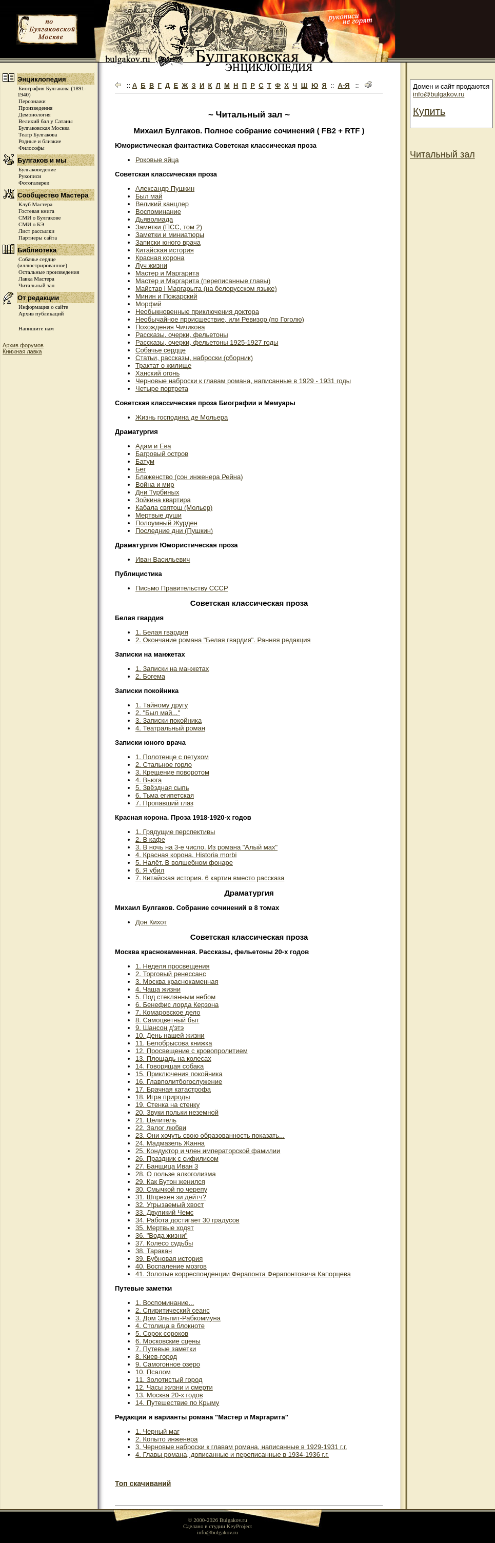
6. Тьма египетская (164, 795)
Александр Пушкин (164, 188)
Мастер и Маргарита (167, 273)
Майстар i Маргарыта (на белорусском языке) (206, 288)
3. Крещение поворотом (172, 772)
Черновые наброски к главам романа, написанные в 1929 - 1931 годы (243, 381)
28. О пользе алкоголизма (175, 1174)
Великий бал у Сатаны (45, 121)
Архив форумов (23, 345)
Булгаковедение (37, 169)
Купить (429, 111)
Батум (144, 461)
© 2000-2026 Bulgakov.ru (217, 1520)
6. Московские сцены (168, 1341)
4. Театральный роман (170, 728)
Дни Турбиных (157, 492)
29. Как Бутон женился (170, 1181)
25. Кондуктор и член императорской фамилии (207, 1151)
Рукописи (29, 176)
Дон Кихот (151, 922)
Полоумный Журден (166, 523)
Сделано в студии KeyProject (217, 1526)
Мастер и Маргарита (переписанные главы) (202, 281)
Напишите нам (36, 328)
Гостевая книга (36, 211)
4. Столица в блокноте (170, 1326)
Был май (149, 196)
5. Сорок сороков (161, 1333)
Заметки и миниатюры (169, 235)
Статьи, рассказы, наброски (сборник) (194, 358)
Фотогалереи (33, 183)
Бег (140, 469)
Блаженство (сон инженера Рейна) (189, 477)
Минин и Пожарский (166, 296)
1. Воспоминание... (164, 1303)
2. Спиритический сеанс (172, 1310)
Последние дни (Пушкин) (174, 531)
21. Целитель (155, 1120)
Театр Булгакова (37, 134)
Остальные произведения (48, 272)
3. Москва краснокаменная (177, 981)
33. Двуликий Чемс (164, 1212)
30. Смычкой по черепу (171, 1189)
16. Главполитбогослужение (178, 1081)
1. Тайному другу (161, 705)
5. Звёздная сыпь (162, 788)
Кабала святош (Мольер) (173, 507)
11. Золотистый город (169, 1379)
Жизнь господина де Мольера (181, 417)
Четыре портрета (161, 388)
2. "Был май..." (157, 713)
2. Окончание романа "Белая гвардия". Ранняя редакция (223, 640)
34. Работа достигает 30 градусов (187, 1220)
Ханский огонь (157, 373)
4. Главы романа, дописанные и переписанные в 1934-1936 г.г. (232, 1454)
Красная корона (160, 258)
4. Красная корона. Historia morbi (185, 855)
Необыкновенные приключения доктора (197, 311)
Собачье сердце (160, 350)
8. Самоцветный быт (167, 1020)
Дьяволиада (154, 219)
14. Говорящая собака (169, 1066)
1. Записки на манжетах (172, 668)
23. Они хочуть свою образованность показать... (210, 1135)
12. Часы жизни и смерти (174, 1387)
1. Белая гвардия (161, 632)
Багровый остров (161, 454)
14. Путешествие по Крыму (177, 1403)
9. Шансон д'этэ (159, 1028)
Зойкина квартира (163, 500)
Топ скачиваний (143, 1483)
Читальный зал (36, 285)
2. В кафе (150, 839)
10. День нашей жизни (170, 1035)
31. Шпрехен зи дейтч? (170, 1197)
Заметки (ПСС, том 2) (168, 227)
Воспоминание (158, 211)
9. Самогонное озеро (167, 1364)
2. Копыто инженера (166, 1439)
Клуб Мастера (35, 204)
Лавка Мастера (36, 278)
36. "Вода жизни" (161, 1235)
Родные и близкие (39, 141)
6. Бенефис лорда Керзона (177, 1004)
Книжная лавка (22, 351)
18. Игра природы (162, 1097)
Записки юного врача (168, 242)
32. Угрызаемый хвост (169, 1205)
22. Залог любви (160, 1128)
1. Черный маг (157, 1431)
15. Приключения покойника (179, 1074)
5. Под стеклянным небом (175, 997)
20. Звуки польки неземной (177, 1112)
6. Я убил (149, 870)
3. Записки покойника (168, 720)
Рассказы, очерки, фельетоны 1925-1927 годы (206, 342)
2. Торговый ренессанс (170, 974)
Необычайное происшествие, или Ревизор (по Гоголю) (219, 319)
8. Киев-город (156, 1356)
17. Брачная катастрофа (173, 1089)
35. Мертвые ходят (164, 1228)
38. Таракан (153, 1251)
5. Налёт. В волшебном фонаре (184, 862)
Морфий (148, 304)
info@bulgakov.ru (438, 94)
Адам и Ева (153, 446)
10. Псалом (153, 1372)
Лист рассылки (36, 231)
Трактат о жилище (163, 365)
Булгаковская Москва (44, 128)
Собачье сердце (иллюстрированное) (42, 262)
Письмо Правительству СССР (181, 588)
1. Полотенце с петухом (172, 757)
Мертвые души (158, 515)
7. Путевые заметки (165, 1349)
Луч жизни (151, 265)
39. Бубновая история (169, 1258)
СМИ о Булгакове (39, 217)
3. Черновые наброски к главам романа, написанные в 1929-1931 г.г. (241, 1447)
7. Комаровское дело (167, 1012)
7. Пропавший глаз (164, 803)
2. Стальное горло (163, 764)
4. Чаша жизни (158, 989)
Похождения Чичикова (170, 327)
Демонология (34, 114)
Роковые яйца (157, 160)
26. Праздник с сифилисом (177, 1158)
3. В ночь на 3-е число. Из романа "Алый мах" (206, 847)
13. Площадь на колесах (173, 1058)
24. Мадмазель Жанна (170, 1143)
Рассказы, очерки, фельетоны (181, 335)
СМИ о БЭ (31, 224)
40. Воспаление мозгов (171, 1266)
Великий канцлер (162, 204)
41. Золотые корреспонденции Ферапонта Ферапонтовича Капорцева (243, 1274)
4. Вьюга (148, 780)
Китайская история (164, 250)
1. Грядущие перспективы (175, 832)
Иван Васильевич (162, 559)
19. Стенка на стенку (167, 1105)
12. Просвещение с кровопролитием (191, 1051)
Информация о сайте (43, 307)
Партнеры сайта (37, 237)
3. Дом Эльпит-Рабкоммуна (178, 1318)
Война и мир (154, 484)
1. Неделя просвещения (172, 966)
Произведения (35, 108)
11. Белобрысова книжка (173, 1043)
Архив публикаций (41, 313)
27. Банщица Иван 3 (166, 1166)
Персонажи (32, 101)
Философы (31, 148)
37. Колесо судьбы (164, 1243)
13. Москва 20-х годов (169, 1395)
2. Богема (150, 676)
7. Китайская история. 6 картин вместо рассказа (209, 878)
